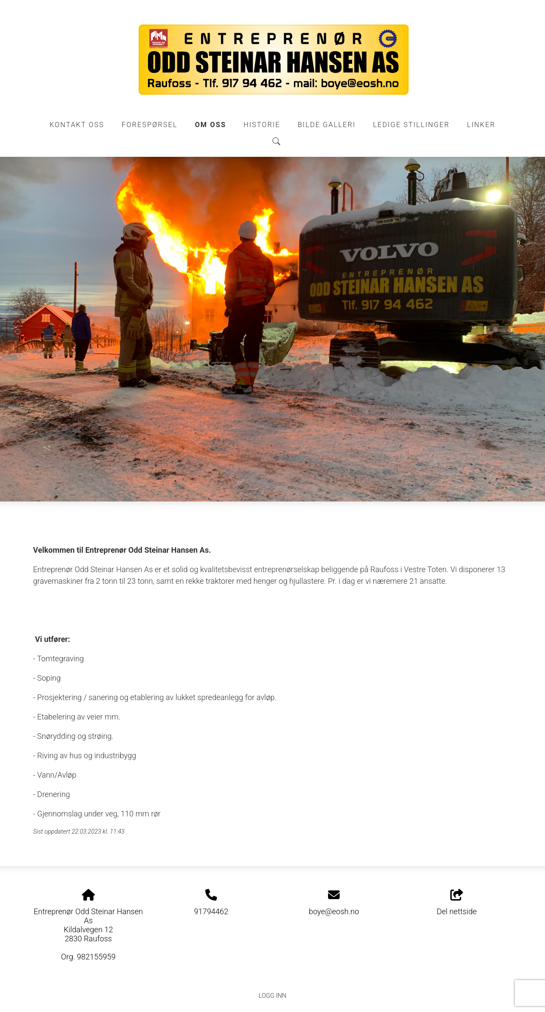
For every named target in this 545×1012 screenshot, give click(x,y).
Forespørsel (150, 125)
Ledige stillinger (411, 125)
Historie (262, 125)
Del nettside (457, 902)
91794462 (211, 911)
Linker (481, 125)
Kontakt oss (77, 125)
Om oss (210, 125)
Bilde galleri (326, 125)
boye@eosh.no (334, 911)
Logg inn (272, 996)
